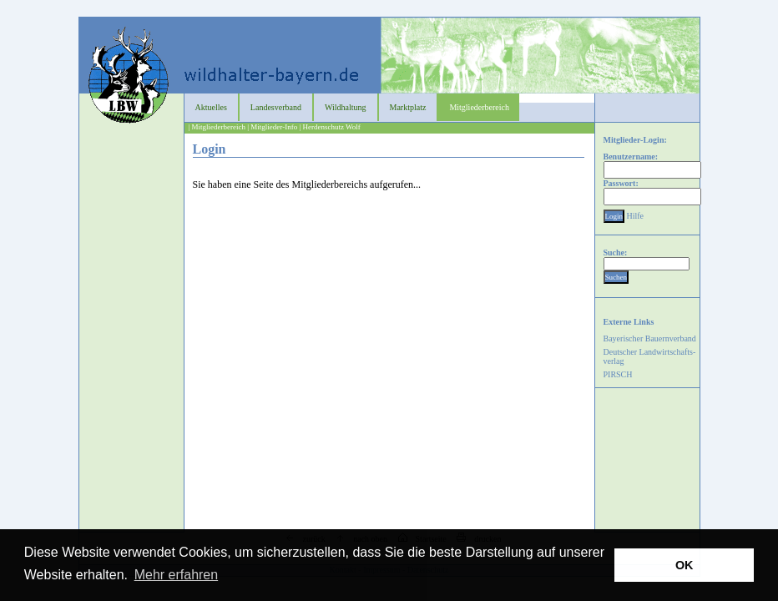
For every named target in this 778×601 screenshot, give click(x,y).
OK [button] (684, 565)
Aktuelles (211, 107)
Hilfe (635, 215)
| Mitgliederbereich (217, 127)
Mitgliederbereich (479, 107)
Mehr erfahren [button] (176, 575)
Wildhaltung (345, 107)
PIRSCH (618, 374)
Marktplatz (408, 107)
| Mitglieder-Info (272, 127)
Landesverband (275, 107)
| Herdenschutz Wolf (329, 127)
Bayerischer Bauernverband (650, 338)
